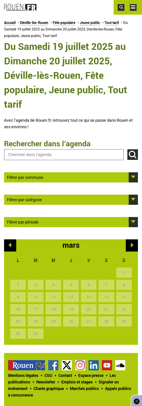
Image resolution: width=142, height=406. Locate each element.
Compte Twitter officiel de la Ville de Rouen (67, 365)
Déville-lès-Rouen (34, 22)
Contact (65, 375)
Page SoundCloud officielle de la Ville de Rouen (120, 365)
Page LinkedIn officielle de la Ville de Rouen (94, 365)
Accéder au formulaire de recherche (124, 13)
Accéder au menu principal (136, 13)
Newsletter (45, 382)
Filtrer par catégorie (24, 199)
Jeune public (90, 22)
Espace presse (90, 375)
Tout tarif (112, 22)
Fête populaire (64, 22)
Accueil (10, 22)
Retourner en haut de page (135, 400)
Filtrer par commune (25, 177)
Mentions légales (23, 375)
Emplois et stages (77, 382)
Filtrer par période (23, 221)
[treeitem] (28, 365)
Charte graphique (49, 388)
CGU (48, 375)
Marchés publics (84, 388)
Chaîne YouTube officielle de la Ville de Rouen (107, 365)
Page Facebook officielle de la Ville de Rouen (53, 365)
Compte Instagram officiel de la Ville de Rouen (80, 365)
